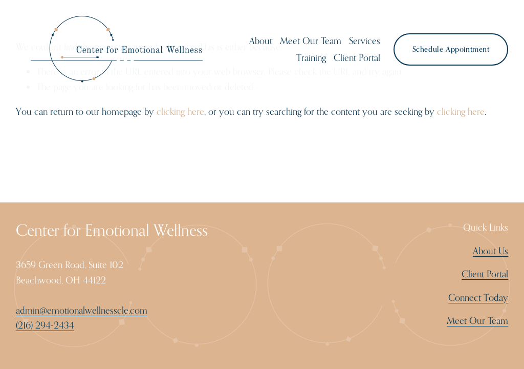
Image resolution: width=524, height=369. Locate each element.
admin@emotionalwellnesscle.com (81, 310)
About (260, 40)
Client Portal (357, 57)
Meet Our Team (310, 40)
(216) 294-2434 (45, 325)
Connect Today (478, 297)
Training (311, 57)
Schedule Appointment (451, 49)
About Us (490, 250)
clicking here (180, 111)
